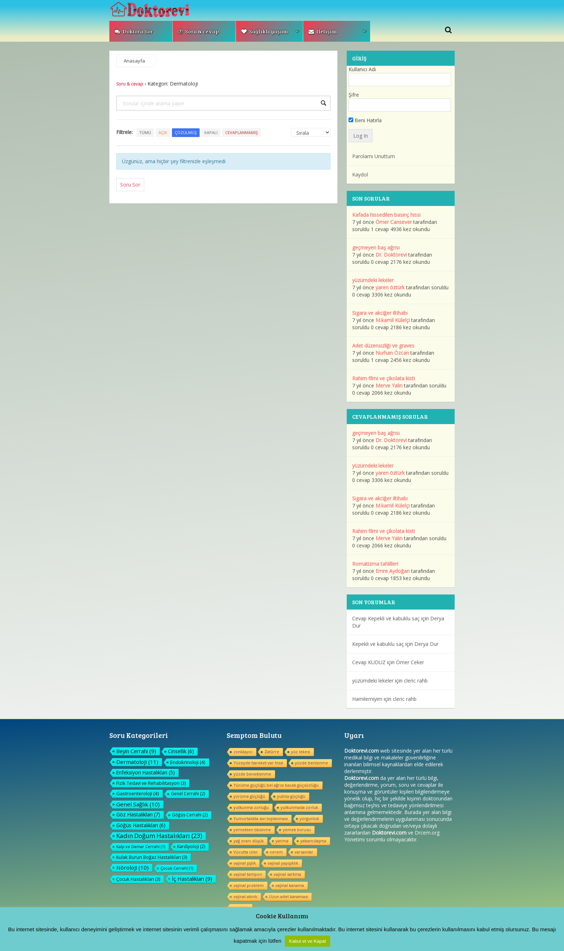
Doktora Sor (134, 31)
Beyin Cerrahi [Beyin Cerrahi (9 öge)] (136, 751)
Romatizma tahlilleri (375, 563)
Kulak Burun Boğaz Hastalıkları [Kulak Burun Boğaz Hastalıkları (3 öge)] (151, 857)
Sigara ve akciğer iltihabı (380, 312)
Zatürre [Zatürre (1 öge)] (271, 751)
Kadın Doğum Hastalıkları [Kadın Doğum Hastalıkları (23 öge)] (159, 836)
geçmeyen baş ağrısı (376, 247)
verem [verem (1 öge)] (276, 852)
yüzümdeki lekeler (373, 280)
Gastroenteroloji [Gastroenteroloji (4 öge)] (137, 793)
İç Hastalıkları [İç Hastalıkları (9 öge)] (192, 878)
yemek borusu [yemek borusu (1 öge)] (297, 829)
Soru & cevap (198, 31)
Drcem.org (427, 832)
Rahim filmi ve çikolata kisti (383, 378)
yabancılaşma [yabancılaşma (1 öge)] (313, 841)
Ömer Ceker (410, 662)
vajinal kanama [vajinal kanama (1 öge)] (290, 885)
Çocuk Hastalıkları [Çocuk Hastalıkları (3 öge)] (138, 879)
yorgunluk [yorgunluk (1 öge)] (309, 818)
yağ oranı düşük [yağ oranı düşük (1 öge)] (248, 841)
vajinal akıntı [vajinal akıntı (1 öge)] (245, 896)
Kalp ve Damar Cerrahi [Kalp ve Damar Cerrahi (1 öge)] (140, 846)
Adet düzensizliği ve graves (383, 345)
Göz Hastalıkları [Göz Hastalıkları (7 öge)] (138, 814)
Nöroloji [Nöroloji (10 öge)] (132, 867)
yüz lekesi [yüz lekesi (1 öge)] (300, 751)
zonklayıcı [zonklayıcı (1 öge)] (243, 751)
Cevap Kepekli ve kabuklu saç (386, 618)
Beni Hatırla (365, 120)
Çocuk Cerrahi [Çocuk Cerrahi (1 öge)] (176, 868)
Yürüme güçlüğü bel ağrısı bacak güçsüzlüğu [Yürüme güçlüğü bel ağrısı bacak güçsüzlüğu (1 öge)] (276, 785)
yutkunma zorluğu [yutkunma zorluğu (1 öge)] (251, 807)
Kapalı (211, 132)
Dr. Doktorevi (391, 254)
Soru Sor (130, 184)
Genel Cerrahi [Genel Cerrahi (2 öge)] (188, 794)
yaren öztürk (390, 287)
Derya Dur (426, 643)
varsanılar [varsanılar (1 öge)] (304, 852)
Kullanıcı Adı (362, 69)
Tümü (145, 132)
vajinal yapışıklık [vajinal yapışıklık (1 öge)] (283, 863)
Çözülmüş (186, 132)
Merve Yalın (389, 385)
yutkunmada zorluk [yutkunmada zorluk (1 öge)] (299, 807)
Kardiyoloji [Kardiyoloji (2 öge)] (191, 847)
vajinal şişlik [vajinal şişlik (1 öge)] (244, 863)
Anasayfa (134, 61)
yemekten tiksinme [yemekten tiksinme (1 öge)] (252, 829)
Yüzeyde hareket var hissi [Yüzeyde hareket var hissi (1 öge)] (258, 763)
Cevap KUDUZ (369, 662)
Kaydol (360, 174)
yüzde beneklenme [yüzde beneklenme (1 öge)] (252, 774)
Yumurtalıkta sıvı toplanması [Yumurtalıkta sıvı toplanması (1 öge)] (260, 818)
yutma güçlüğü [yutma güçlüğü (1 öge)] (291, 796)
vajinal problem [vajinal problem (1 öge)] (248, 885)
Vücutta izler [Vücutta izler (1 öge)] (245, 852)
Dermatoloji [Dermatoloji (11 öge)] (137, 762)
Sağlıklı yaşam (264, 31)
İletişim (323, 31)
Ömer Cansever (394, 222)
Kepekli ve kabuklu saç (378, 643)
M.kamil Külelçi (393, 320)
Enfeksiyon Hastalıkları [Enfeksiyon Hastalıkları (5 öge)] (145, 772)
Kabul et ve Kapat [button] (307, 941)
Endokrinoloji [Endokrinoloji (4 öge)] (187, 762)
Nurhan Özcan (392, 352)
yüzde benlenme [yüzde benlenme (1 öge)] (311, 763)
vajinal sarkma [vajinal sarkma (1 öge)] (287, 874)
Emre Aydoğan (393, 571)
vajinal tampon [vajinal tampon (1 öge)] (247, 874)
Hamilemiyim (367, 698)
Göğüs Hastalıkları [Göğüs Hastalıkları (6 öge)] (140, 825)
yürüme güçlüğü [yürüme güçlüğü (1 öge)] (249, 796)
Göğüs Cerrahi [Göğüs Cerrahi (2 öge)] (190, 815)
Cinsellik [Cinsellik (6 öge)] (181, 751)
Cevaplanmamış (241, 132)
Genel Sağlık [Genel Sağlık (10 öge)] (138, 804)
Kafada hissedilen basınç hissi (386, 214)
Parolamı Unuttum (373, 156)
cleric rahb (416, 680)
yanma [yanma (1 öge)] (282, 841)
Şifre (354, 94)
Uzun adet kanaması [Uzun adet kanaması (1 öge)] (288, 896)
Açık (163, 132)
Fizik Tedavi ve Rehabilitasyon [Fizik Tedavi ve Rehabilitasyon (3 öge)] (151, 783)
